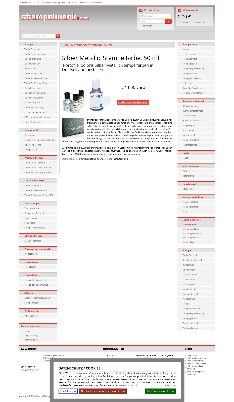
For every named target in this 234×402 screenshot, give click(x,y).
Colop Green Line (32, 63)
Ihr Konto (84, 2)
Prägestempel (189, 298)
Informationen (31, 339)
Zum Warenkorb (199, 22)
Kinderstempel (31, 218)
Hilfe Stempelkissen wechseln (196, 367)
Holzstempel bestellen (53, 355)
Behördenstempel (190, 106)
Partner (186, 171)
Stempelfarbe (189, 224)
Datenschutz (188, 175)
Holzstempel (31, 130)
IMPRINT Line (30, 68)
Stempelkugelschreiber (193, 68)
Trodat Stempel (189, 58)
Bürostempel (188, 264)
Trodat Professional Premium (38, 167)
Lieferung (186, 83)
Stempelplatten (189, 63)
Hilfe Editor (192, 355)
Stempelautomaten (191, 308)
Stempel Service (190, 73)
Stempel (28, 44)
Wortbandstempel (190, 328)
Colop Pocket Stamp (33, 97)
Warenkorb (97, 2)
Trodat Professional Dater (36, 83)
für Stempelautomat (192, 233)
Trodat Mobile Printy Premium (38, 172)
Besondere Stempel (193, 101)
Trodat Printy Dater (33, 73)
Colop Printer (188, 269)
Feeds (185, 152)
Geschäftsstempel (190, 120)
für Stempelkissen (191, 229)
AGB (37, 2)
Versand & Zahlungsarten (54, 2)
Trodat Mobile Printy (33, 107)
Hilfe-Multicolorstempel (198, 358)
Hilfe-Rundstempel (195, 360)
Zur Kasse (184, 22)
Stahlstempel (188, 135)
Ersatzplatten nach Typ (35, 280)
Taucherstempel (31, 208)
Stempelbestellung (192, 196)
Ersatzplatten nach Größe (36, 284)
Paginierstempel (190, 294)
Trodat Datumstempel (192, 92)
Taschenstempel (190, 323)
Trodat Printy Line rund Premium (39, 140)
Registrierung (30, 335)
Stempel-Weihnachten (34, 227)
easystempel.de (30, 369)
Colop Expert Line (32, 88)
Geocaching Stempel (34, 213)
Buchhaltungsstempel (192, 110)
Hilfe (184, 211)
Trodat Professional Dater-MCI (38, 195)
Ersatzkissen (31, 261)
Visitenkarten (31, 310)
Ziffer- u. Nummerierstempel (37, 117)
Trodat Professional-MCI (35, 190)
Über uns (109, 355)
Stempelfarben (31, 302)
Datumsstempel (189, 274)
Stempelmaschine (190, 140)
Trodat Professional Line (35, 78)
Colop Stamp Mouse (33, 102)
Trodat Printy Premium (34, 162)
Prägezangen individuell (37, 248)
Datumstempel (189, 115)
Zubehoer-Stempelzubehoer (37, 297)
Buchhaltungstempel (192, 260)
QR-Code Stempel (33, 235)
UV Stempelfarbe (191, 237)
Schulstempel (30, 222)
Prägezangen (30, 253)
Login (168, 21)
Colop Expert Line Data (35, 92)
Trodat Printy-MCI (32, 185)
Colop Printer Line (32, 58)
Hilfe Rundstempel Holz (197, 363)
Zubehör (29, 292)
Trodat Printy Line (32, 49)
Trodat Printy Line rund (34, 54)
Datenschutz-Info (128, 385)
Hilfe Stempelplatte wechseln (196, 372)
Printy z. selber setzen (34, 112)
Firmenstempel (189, 54)
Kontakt (72, 2)
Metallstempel (189, 289)
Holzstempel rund (32, 144)
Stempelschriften (190, 206)
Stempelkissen (31, 149)
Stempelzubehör (191, 219)
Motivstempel (31, 203)
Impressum (169, 385)
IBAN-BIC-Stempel (32, 122)
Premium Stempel (34, 157)
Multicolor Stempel (34, 180)
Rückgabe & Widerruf (192, 88)
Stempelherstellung (191, 78)
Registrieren (147, 25)
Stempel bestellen (190, 201)
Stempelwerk (189, 44)
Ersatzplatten (31, 275)
